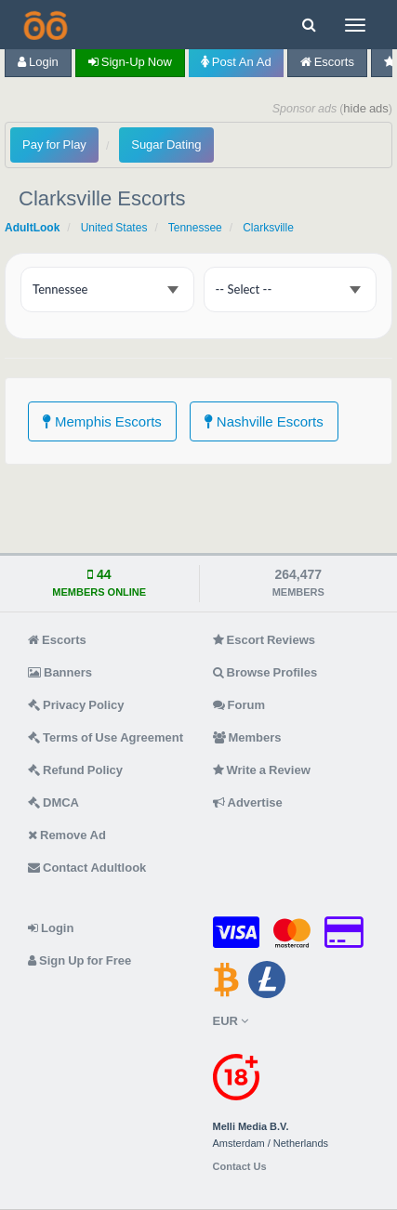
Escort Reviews (264, 640)
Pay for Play (54, 144)
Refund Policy (75, 770)
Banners (60, 672)
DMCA (53, 802)
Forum (239, 705)
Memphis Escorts (102, 421)
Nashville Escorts (264, 421)
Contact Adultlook (87, 867)
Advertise (248, 802)
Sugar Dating (166, 144)
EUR (230, 1021)
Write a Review (262, 770)
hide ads (366, 108)
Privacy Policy (76, 705)
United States (114, 227)
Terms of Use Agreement (105, 737)
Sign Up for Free (79, 960)
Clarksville (268, 227)
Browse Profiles (265, 672)
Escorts (327, 62)
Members (247, 737)
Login (38, 62)
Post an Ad (236, 62)
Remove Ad (67, 835)
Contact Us (240, 1167)
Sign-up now (130, 62)
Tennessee (195, 227)
